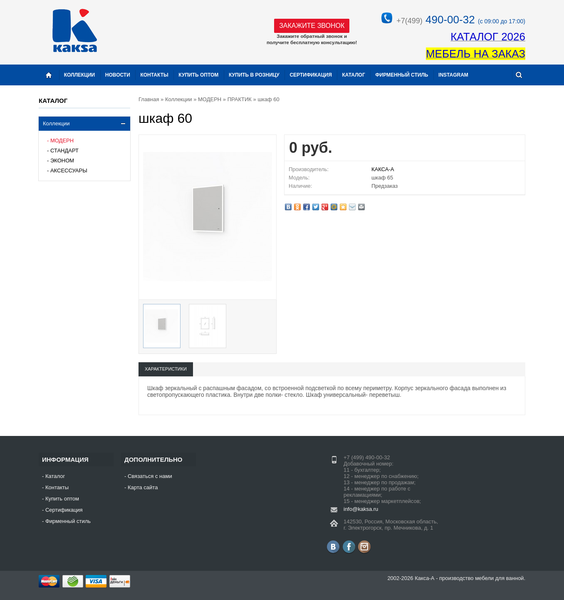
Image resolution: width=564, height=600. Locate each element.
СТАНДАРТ (64, 150)
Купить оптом (198, 75)
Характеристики (166, 368)
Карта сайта (143, 487)
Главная (149, 99)
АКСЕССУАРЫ (68, 170)
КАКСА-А (382, 169)
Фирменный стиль (401, 75)
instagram (453, 75)
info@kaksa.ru (361, 509)
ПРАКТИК (240, 99)
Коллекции (56, 123)
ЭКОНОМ (62, 160)
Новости (117, 75)
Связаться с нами (150, 476)
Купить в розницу (254, 75)
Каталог (353, 75)
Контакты (154, 75)
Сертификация (310, 75)
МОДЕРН (62, 140)
